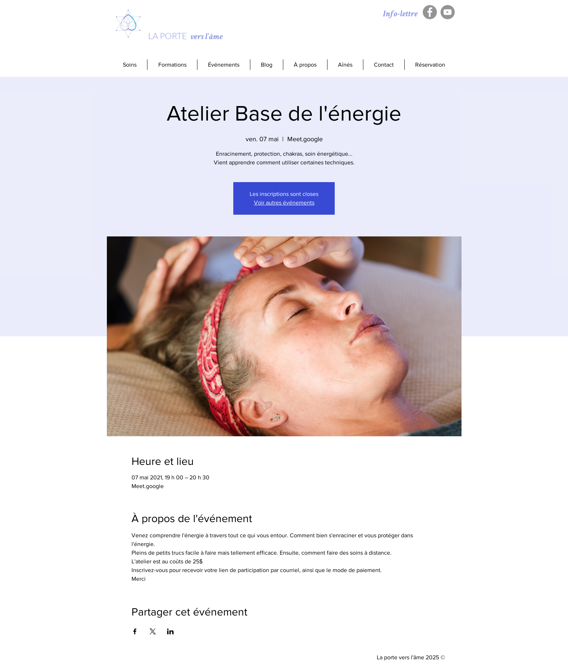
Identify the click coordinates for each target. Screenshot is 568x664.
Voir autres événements (284, 202)
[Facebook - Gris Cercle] (430, 12)
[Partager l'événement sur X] (152, 631)
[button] (172, 64)
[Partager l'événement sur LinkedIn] (170, 631)
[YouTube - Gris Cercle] (447, 12)
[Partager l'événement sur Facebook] (134, 631)
